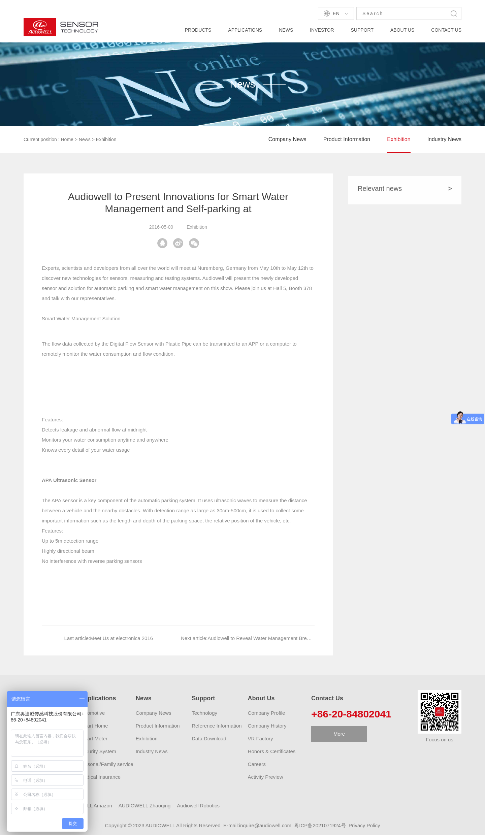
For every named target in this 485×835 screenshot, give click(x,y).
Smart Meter (93, 738)
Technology (204, 713)
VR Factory (260, 738)
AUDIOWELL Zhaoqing (145, 805)
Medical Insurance (100, 777)
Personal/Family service (106, 764)
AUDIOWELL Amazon (87, 805)
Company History (267, 726)
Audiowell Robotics (198, 805)
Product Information (346, 139)
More (339, 734)
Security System (97, 751)
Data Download (209, 738)
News (85, 139)
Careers (257, 764)
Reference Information (216, 726)
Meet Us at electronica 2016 (121, 650)
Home (67, 139)
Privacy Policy (364, 825)
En (336, 13)
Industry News (444, 139)
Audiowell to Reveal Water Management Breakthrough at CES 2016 (283, 650)
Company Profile (266, 713)
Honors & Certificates (272, 751)
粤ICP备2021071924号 (320, 825)
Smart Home (93, 726)
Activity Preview (265, 777)
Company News (287, 139)
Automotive (92, 713)
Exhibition (106, 139)
